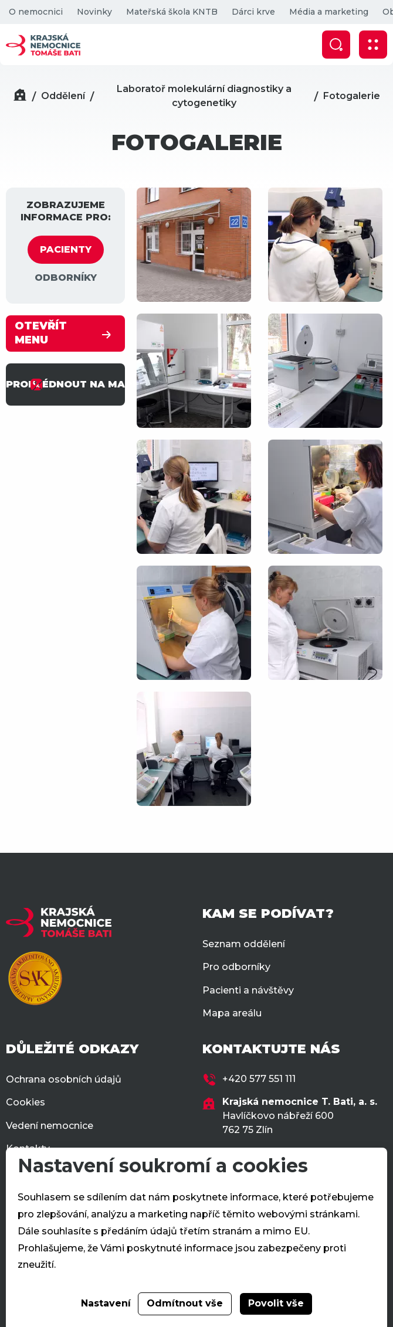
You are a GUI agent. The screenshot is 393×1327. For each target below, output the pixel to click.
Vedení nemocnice (49, 1125)
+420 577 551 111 (259, 1078)
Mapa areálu (232, 1013)
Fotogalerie (351, 95)
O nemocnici (36, 11)
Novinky (94, 11)
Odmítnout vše (185, 1303)
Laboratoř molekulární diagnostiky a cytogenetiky (204, 95)
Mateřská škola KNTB (172, 11)
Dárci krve (253, 11)
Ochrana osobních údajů (63, 1079)
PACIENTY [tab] (66, 249)
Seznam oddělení (243, 944)
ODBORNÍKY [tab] (66, 277)
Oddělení (63, 95)
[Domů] (20, 96)
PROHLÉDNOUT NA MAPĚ (65, 384)
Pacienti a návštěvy (248, 990)
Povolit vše (276, 1303)
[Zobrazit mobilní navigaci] (373, 44)
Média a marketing (328, 11)
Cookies (25, 1102)
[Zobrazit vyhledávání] (336, 44)
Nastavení (106, 1303)
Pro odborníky (236, 966)
